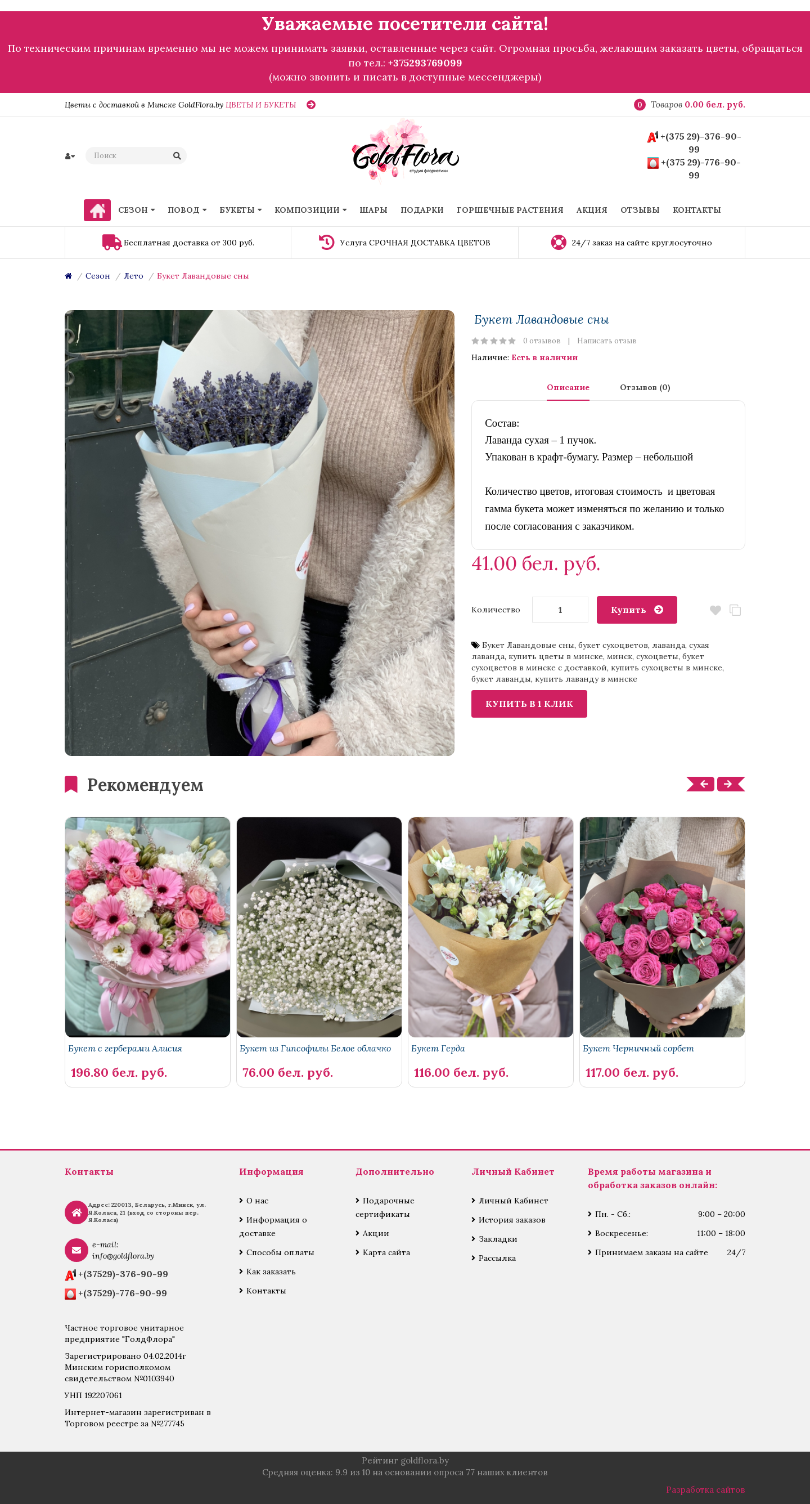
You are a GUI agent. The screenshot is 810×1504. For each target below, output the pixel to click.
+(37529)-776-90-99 (122, 1293)
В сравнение (735, 610)
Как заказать (271, 1271)
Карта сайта (386, 1252)
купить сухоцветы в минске (666, 668)
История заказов (512, 1220)
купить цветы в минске (555, 656)
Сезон (98, 276)
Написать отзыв (607, 340)
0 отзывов (542, 340)
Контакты (266, 1291)
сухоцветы (657, 656)
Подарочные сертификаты (385, 1207)
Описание (568, 387)
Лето (133, 276)
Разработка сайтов (705, 1489)
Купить (628, 609)
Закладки (498, 1239)
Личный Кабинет (513, 1201)
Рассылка (497, 1258)
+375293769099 (425, 62)
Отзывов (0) (645, 387)
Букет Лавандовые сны (203, 276)
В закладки (716, 610)
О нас (257, 1201)
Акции (376, 1233)
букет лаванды (501, 679)
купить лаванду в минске (586, 679)
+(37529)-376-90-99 (123, 1273)
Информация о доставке (273, 1226)
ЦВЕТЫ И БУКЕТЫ (261, 105)
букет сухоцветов (613, 645)
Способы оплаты (280, 1252)
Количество (495, 610)
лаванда (668, 645)
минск (619, 656)
